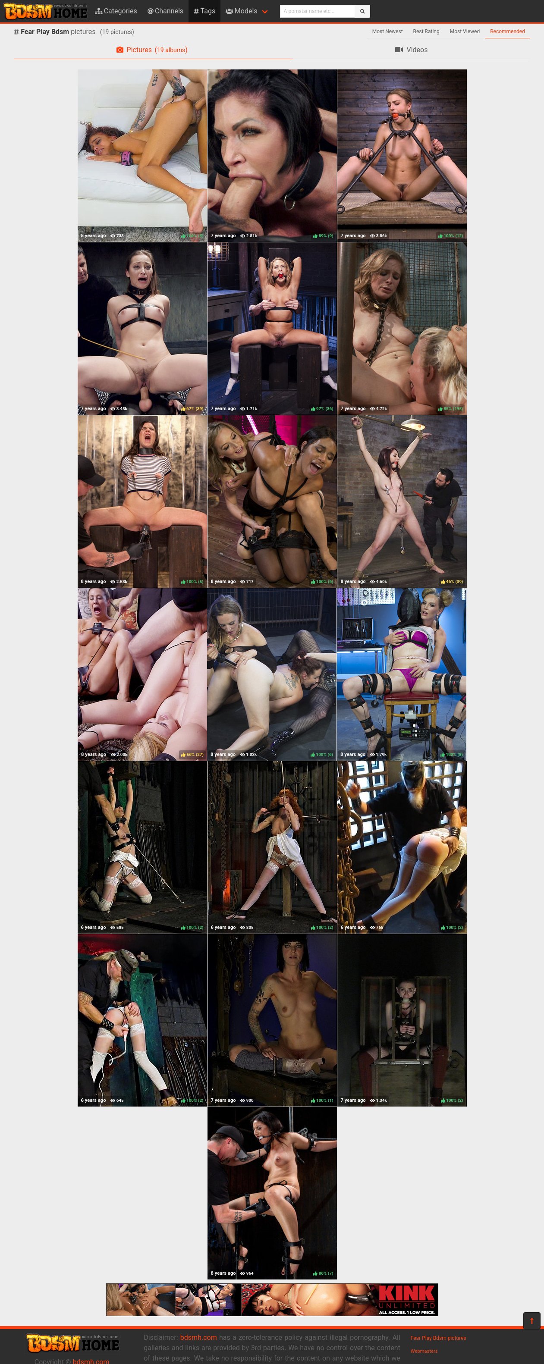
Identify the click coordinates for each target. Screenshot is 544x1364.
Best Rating (426, 31)
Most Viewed (465, 31)
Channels (165, 11)
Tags (204, 11)
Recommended (507, 31)
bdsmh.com (198, 1337)
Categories (116, 11)
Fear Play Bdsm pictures (438, 1338)
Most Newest (387, 31)
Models (241, 11)
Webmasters (424, 1351)
